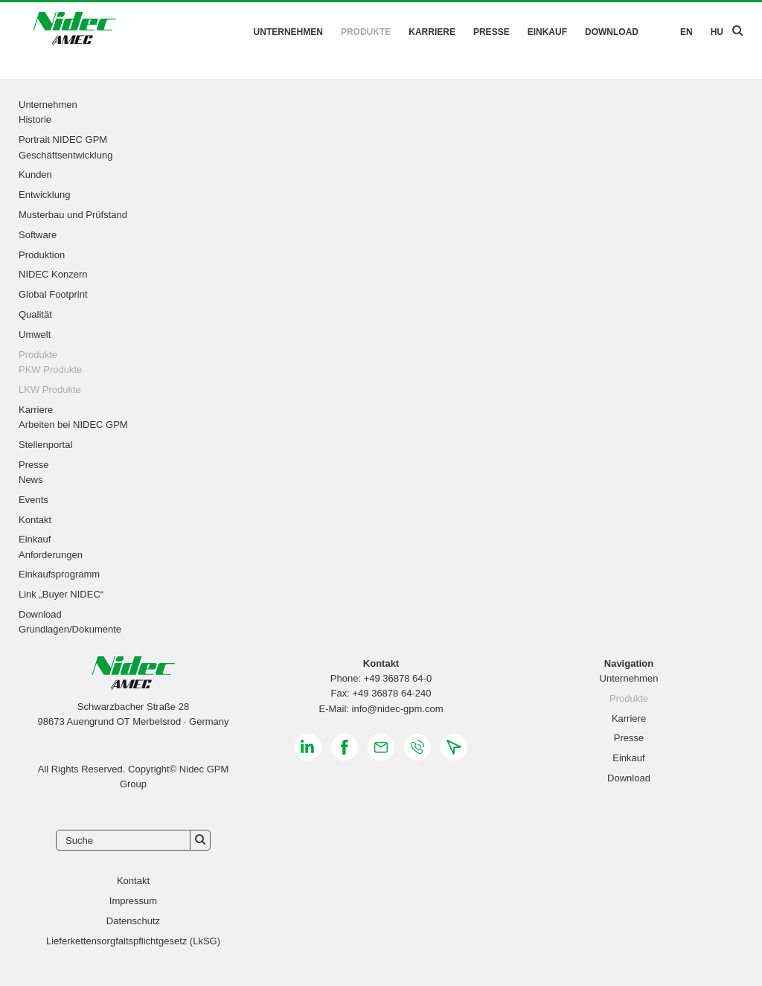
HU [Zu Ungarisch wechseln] (717, 32)
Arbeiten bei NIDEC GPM (73, 424)
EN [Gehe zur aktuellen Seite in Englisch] (686, 32)
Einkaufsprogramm (59, 574)
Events (33, 499)
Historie (35, 119)
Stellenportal (45, 444)
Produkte (366, 32)
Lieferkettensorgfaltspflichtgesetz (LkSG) (133, 941)
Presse (491, 32)
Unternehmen (288, 32)
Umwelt (35, 334)
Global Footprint (53, 294)
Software (38, 234)
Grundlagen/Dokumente (70, 629)
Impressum (133, 900)
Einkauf (547, 32)
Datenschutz (133, 920)
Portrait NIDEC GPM (63, 139)
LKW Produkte (50, 389)
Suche (79, 840)
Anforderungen (51, 554)
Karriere (432, 32)
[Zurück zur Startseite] (74, 31)
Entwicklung (44, 194)
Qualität (35, 314)
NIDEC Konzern (53, 274)
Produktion (42, 254)
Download (611, 32)
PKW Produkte (50, 369)
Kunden (35, 174)
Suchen (200, 840)
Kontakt (35, 519)
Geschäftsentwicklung (65, 155)
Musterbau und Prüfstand (73, 214)
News (31, 479)
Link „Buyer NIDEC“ (61, 594)
